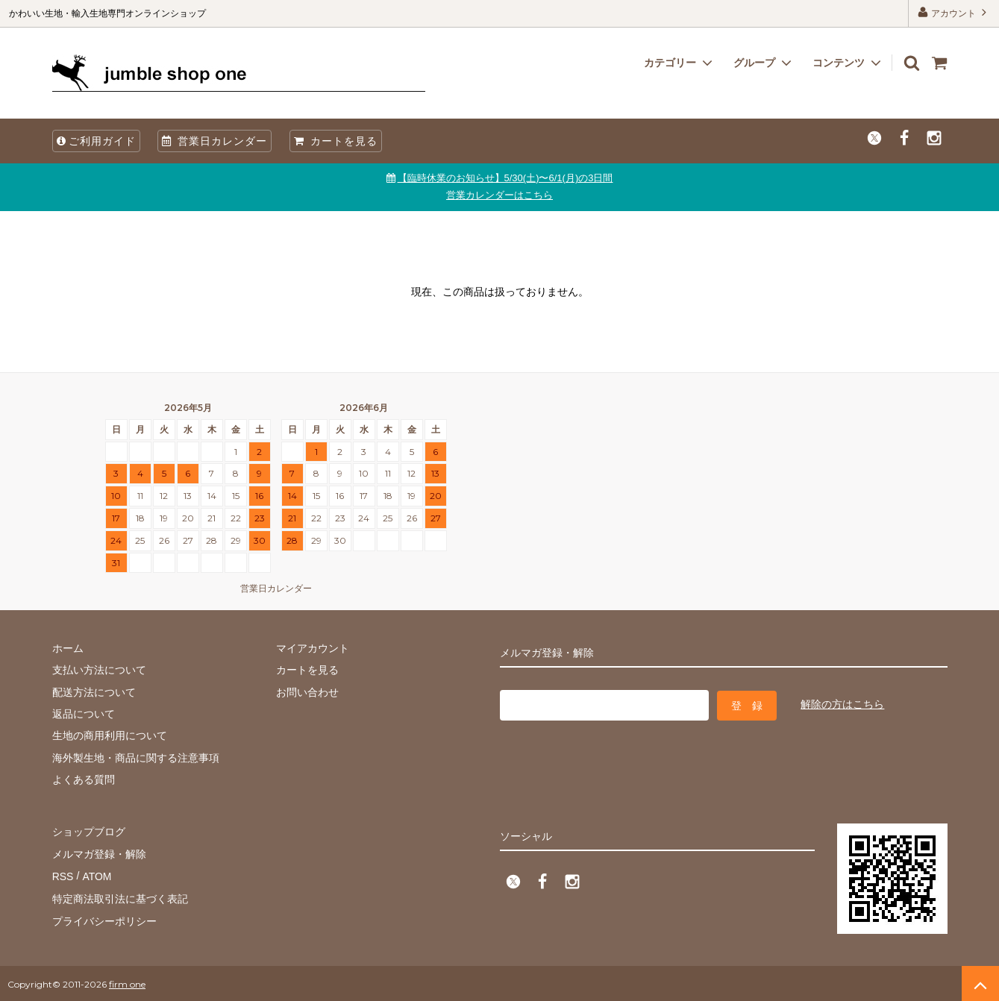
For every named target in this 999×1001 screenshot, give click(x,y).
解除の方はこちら (842, 704)
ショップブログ (88, 831)
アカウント (954, 12)
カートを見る (336, 141)
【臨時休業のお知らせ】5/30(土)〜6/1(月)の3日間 (505, 177)
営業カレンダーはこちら (499, 195)
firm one (127, 982)
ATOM (95, 875)
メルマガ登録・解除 (99, 853)
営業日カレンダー (214, 141)
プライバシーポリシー (104, 919)
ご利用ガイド (96, 141)
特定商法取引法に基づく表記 (120, 897)
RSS (63, 875)
